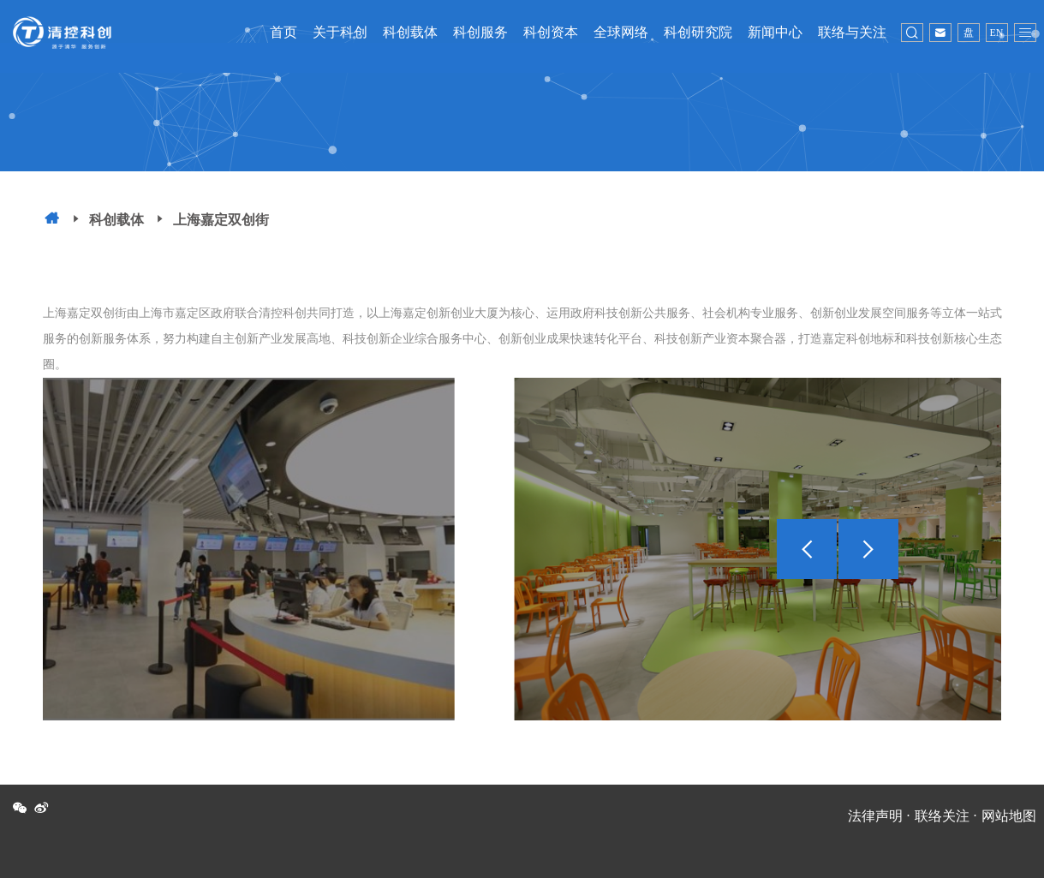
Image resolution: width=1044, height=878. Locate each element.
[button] (868, 549)
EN (997, 33)
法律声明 (875, 816)
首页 (283, 32)
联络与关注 (852, 32)
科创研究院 (698, 32)
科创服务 (480, 32)
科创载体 (410, 32)
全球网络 (621, 32)
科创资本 (550, 32)
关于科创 (340, 32)
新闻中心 (775, 32)
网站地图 (1008, 816)
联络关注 (942, 816)
